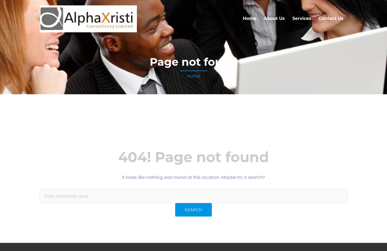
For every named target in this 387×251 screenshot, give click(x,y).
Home (249, 18)
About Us (274, 18)
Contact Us (331, 18)
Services (301, 18)
